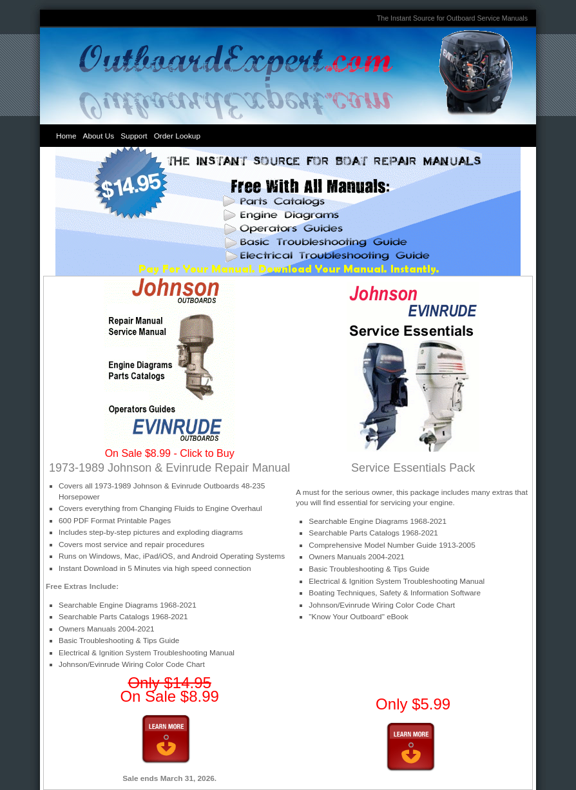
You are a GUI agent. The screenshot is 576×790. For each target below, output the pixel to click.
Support (133, 135)
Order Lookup (177, 135)
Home (66, 135)
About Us (99, 135)
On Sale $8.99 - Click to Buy (170, 453)
